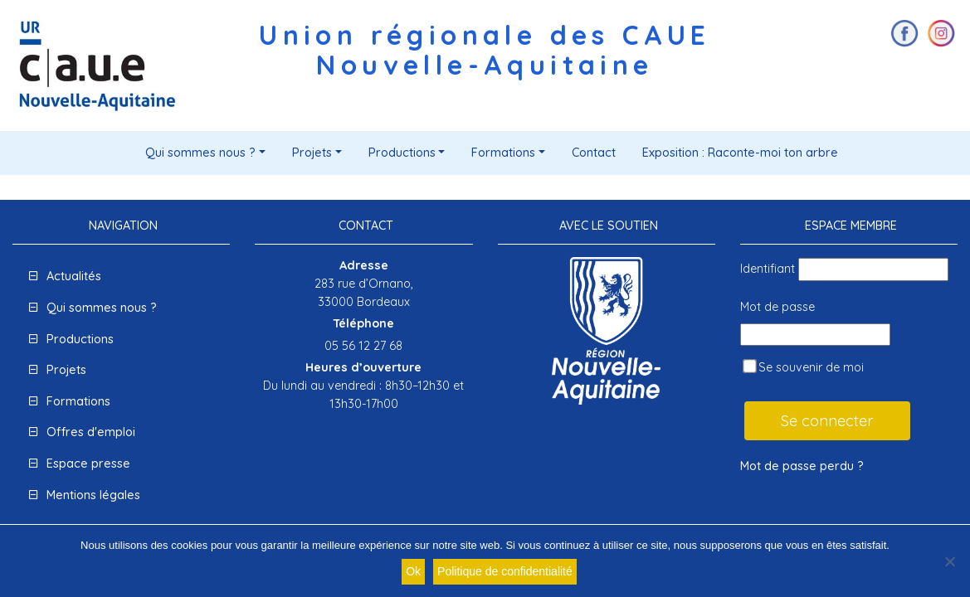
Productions (402, 152)
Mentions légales (93, 495)
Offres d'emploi (90, 432)
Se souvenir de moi (803, 367)
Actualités (73, 276)
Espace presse (88, 463)
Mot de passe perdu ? (802, 466)
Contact (594, 152)
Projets (312, 152)
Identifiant (767, 268)
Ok (413, 571)
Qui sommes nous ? (200, 152)
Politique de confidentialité (505, 571)
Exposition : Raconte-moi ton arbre (740, 152)
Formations (503, 152)
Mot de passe (777, 306)
